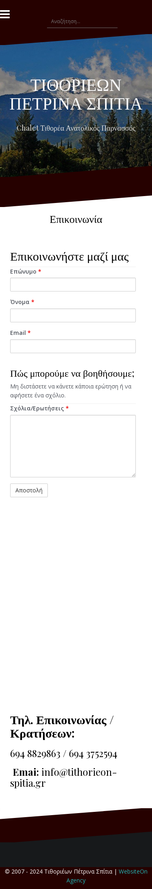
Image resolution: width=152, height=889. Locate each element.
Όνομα (22, 302)
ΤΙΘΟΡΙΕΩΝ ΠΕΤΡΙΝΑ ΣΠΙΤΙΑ (75, 93)
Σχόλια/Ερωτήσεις (39, 408)
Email (20, 333)
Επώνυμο (25, 271)
